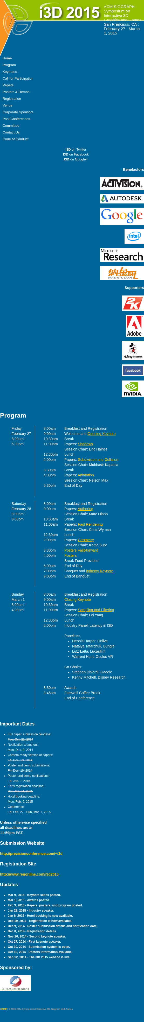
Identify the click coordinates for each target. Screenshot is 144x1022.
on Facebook (76, 154)
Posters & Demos (16, 92)
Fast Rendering (90, 524)
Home (7, 58)
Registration (12, 99)
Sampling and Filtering (96, 610)
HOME (3, 1009)
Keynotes (10, 72)
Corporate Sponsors (18, 112)
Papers (8, 85)
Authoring (85, 509)
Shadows (85, 444)
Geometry (86, 540)
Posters (70, 555)
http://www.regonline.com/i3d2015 (29, 874)
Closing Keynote (77, 599)
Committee (11, 126)
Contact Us (11, 132)
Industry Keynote (99, 571)
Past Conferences (16, 119)
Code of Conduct (16, 139)
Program (9, 65)
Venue (7, 105)
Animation (86, 475)
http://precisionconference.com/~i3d (31, 853)
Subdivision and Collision (98, 459)
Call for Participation (18, 78)
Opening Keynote (101, 434)
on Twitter (76, 149)
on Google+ (76, 159)
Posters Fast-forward (81, 550)
